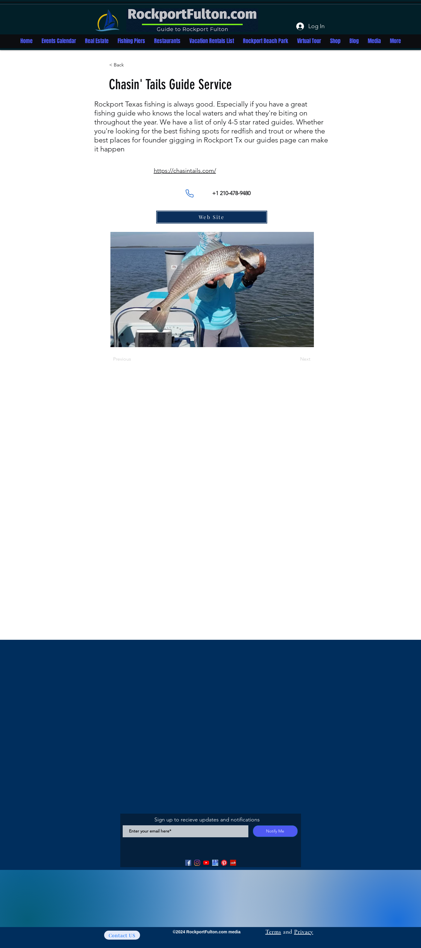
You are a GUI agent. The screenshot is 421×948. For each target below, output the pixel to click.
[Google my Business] (215, 863)
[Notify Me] (275, 831)
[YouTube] (206, 863)
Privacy (303, 931)
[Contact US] (122, 935)
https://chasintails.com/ (185, 170)
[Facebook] (188, 863)
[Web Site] (212, 217)
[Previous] (133, 359)
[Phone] (190, 193)
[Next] (295, 359)
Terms (273, 931)
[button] (129, 65)
